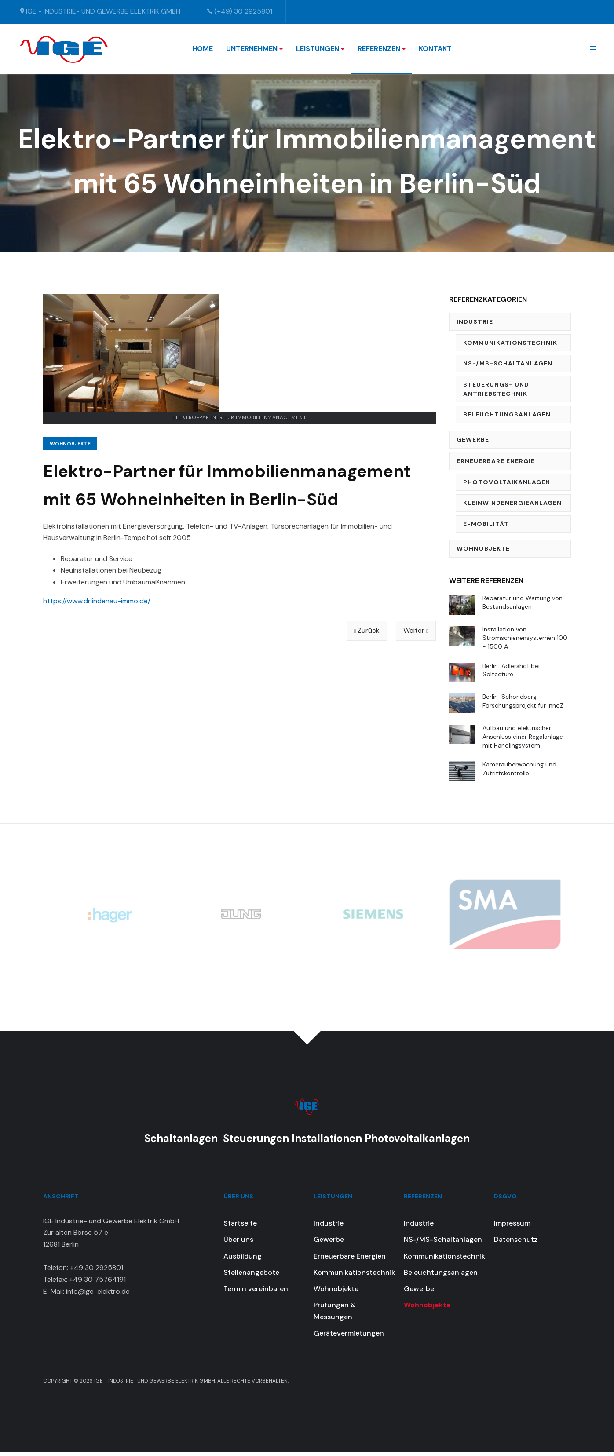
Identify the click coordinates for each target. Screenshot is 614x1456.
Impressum (512, 1227)
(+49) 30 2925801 (239, 11)
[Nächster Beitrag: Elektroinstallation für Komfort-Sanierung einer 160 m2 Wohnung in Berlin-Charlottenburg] (415, 631)
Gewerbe (473, 439)
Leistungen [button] (320, 48)
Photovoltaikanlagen (506, 482)
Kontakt (435, 48)
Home (202, 48)
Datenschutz (515, 1243)
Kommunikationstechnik (510, 343)
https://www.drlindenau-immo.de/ (96, 601)
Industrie (475, 321)
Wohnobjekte (70, 443)
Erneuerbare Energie (496, 461)
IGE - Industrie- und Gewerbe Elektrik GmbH (100, 11)
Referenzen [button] (382, 48)
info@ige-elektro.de (98, 1295)
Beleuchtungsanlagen (507, 414)
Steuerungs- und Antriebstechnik (496, 389)
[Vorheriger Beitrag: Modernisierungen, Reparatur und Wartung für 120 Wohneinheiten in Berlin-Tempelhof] (367, 631)
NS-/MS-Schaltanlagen (507, 363)
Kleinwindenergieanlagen (512, 503)
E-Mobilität (486, 524)
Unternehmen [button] (254, 48)
